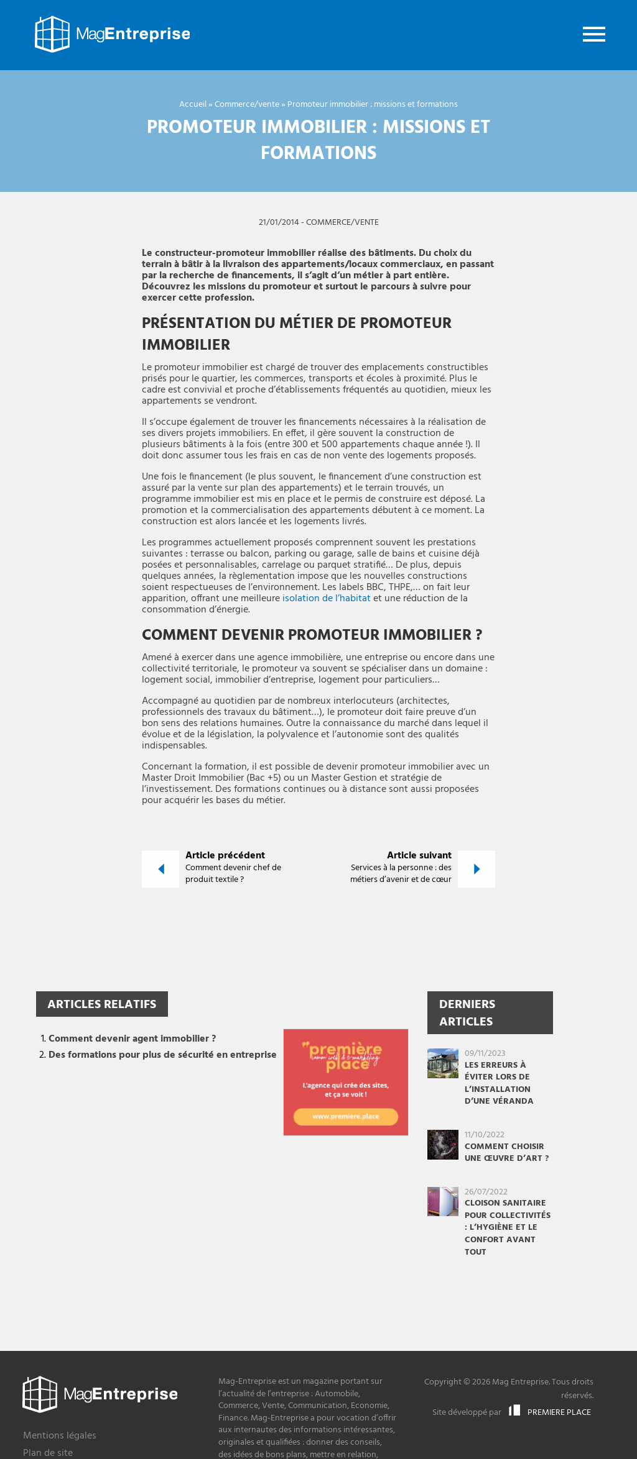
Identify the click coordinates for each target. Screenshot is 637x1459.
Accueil (193, 105)
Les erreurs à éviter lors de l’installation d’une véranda (499, 1083)
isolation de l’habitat (326, 599)
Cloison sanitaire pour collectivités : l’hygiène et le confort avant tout (508, 1227)
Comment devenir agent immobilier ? (132, 1039)
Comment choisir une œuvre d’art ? (507, 1153)
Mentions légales (59, 1437)
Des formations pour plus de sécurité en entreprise (163, 1055)
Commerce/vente (247, 105)
